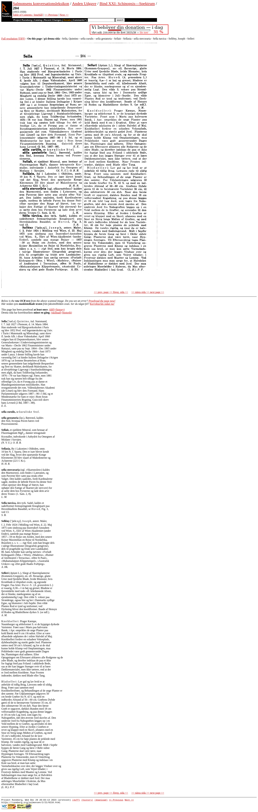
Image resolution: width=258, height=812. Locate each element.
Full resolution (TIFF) (13, 38)
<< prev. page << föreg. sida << (111, 292)
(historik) (67, 312)
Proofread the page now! (102, 300)
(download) (101, 800)
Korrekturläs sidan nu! (102, 303)
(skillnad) (56, 312)
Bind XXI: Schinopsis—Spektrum (127, 3)
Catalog (38, 20)
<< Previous (51, 14)
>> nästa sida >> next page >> (147, 292)
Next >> (64, 14)
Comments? (79, 20)
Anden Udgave (84, 3)
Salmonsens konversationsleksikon (41, 3)
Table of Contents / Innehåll (28, 14)
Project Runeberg (22, 20)
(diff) (52, 309)
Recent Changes (53, 20)
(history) (60, 309)
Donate (67, 20)
